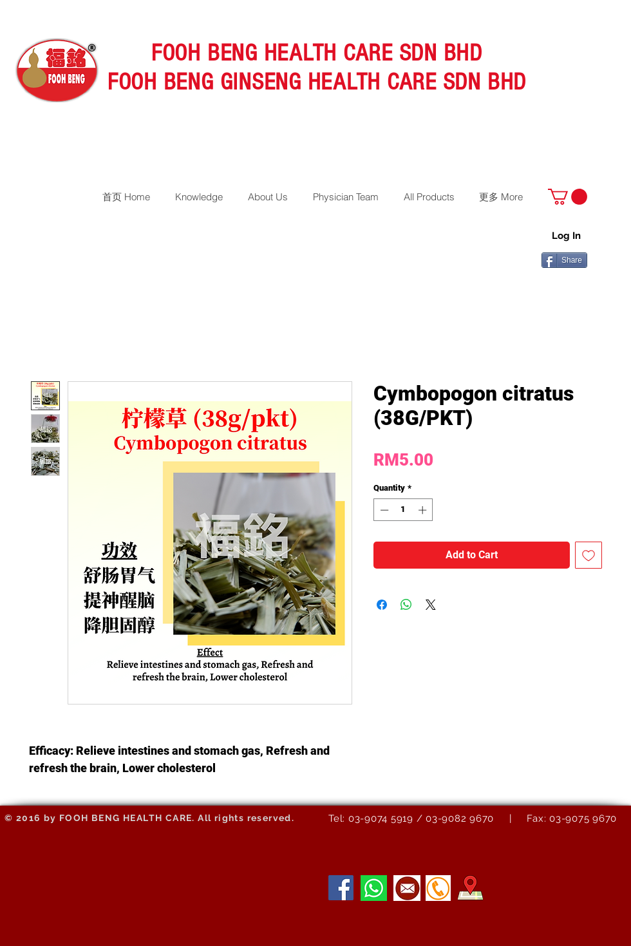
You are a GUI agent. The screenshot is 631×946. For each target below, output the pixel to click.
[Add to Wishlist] (588, 555)
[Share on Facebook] (382, 604)
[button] (567, 197)
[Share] (564, 260)
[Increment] (423, 510)
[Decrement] (383, 510)
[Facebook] (340, 887)
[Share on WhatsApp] (406, 604)
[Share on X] (430, 604)
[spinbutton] (403, 510)
